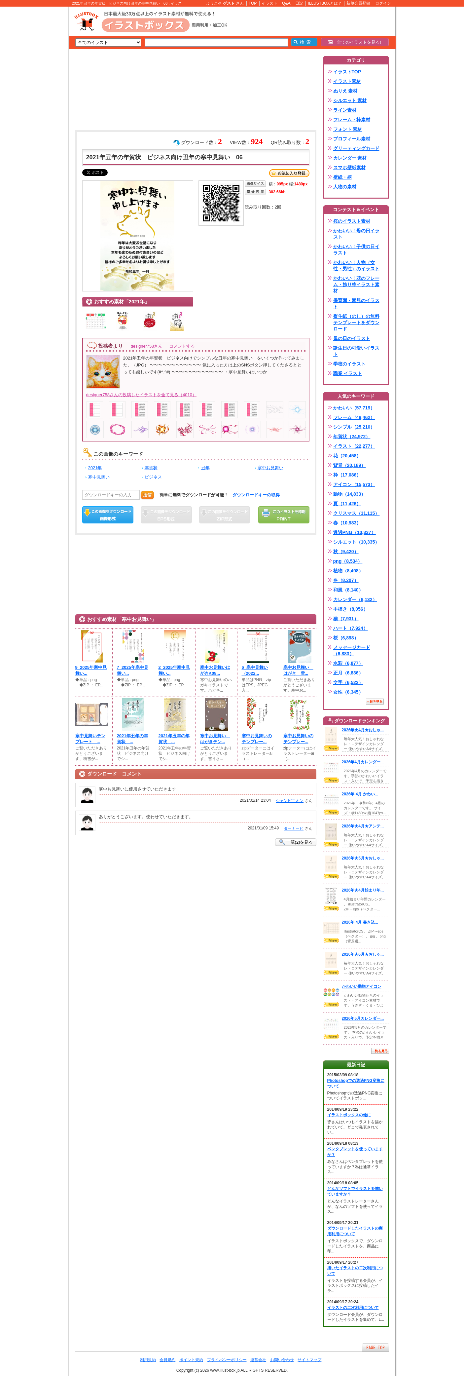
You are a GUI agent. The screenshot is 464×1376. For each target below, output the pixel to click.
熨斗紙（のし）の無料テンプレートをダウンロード (356, 322)
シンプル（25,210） (354, 427)
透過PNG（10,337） (354, 532)
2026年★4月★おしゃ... (363, 730)
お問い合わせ (282, 1359)
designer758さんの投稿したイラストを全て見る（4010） (141, 394)
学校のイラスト (349, 363)
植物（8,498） (348, 570)
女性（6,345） (348, 692)
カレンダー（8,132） (355, 599)
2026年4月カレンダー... (363, 762)
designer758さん (146, 346)
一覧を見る (375, 702)
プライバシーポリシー (227, 1359)
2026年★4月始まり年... (363, 890)
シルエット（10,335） (356, 542)
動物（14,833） (349, 494)
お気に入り (289, 173)
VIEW (331, 748)
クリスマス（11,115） (356, 513)
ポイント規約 (191, 1359)
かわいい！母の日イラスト (356, 234)
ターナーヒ (293, 828)
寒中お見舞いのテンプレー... (257, 738)
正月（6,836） (348, 672)
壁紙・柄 (342, 177)
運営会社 (258, 1359)
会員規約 (167, 1359)
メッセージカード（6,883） (351, 650)
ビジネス (153, 477)
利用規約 (148, 1359)
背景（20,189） (349, 465)
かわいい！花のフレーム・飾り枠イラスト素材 (356, 284)
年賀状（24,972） (352, 436)
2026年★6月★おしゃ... (363, 954)
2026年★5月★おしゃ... (363, 858)
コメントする (182, 346)
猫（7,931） (346, 618)
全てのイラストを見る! (354, 42)
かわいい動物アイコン (361, 986)
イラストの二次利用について (353, 1307)
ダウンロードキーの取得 (256, 494)
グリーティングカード (356, 148)
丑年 (205, 467)
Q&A (286, 3)
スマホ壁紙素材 (349, 167)
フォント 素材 (347, 129)
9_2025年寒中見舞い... (91, 670)
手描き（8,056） (350, 609)
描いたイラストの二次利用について (355, 1271)
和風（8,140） (348, 589)
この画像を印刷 (283, 514)
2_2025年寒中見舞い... (174, 670)
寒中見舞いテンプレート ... (90, 738)
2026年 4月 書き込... (360, 922)
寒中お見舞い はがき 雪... (298, 670)
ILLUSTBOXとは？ (324, 3)
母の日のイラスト (351, 338)
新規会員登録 (358, 3)
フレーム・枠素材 (351, 119)
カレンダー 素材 (350, 158)
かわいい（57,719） (354, 407)
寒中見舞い (99, 477)
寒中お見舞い (270, 467)
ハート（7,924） (350, 628)
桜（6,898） (346, 637)
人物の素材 (344, 186)
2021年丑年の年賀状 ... (132, 738)
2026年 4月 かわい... (360, 794)
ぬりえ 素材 (345, 91)
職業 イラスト (347, 373)
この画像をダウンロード (107, 514)
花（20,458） (347, 455)
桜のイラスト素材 (351, 221)
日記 (299, 3)
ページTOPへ (375, 1347)
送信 (147, 494)
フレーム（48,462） (354, 417)
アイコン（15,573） (354, 484)
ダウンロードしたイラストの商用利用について (355, 1231)
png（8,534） (348, 561)
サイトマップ (309, 1359)
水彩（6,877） (348, 663)
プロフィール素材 (351, 138)
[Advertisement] (37, 109)
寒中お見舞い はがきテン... (215, 738)
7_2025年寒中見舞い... (133, 670)
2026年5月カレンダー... (363, 1018)
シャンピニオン (289, 800)
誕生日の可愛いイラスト (356, 351)
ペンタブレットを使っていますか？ (355, 1152)
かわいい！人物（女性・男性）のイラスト (356, 265)
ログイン (383, 3)
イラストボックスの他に (349, 1115)
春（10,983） (347, 522)
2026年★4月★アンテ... (363, 826)
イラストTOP (347, 71)
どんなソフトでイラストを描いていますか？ (355, 1191)
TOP (253, 3)
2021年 (95, 467)
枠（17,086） (347, 475)
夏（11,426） (347, 503)
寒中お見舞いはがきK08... (215, 670)
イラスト (269, 3)
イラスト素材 (347, 81)
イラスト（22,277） (354, 446)
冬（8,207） (346, 580)
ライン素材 (344, 110)
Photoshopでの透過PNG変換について (355, 1083)
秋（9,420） (346, 551)
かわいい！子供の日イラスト (356, 249)
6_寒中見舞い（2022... (255, 670)
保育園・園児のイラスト (356, 303)
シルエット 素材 (350, 100)
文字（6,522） (348, 682)
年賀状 (151, 467)
